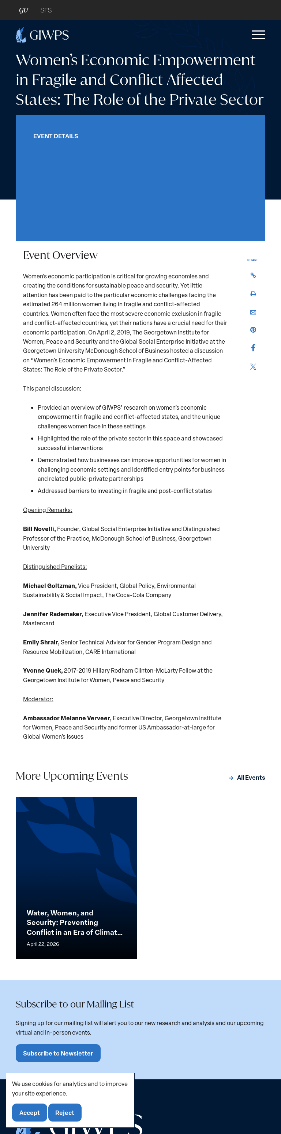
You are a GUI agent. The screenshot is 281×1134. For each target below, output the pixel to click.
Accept (29, 1112)
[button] (257, 35)
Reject (64, 1112)
